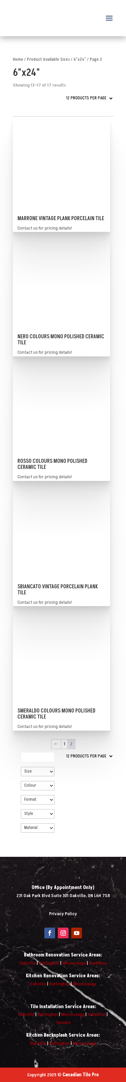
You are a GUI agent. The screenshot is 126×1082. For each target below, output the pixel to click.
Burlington (49, 963)
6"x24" (80, 59)
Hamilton (98, 963)
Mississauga (74, 963)
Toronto (63, 1022)
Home (18, 59)
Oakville (27, 963)
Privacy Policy (63, 914)
